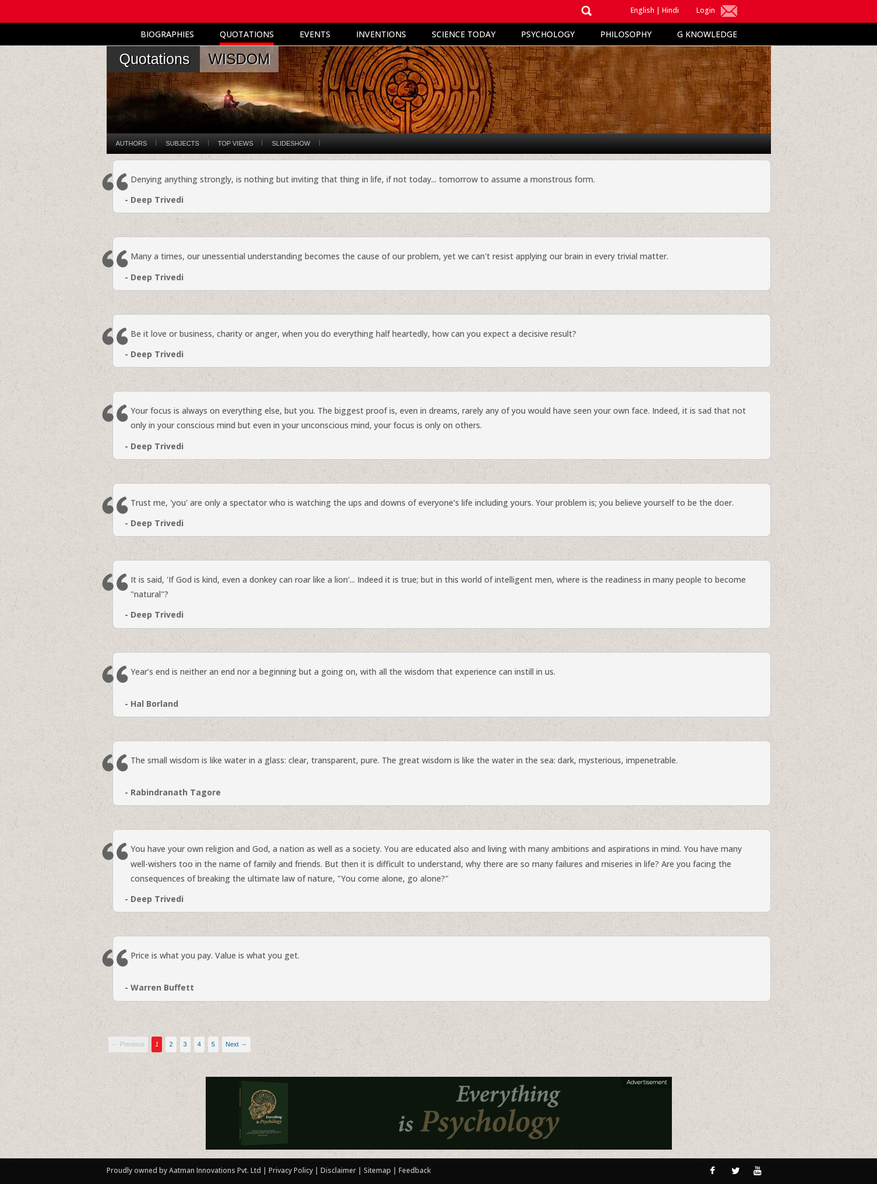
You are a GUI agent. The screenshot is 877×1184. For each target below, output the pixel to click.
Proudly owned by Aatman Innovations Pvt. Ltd (184, 1170)
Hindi (670, 10)
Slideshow (291, 143)
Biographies (167, 34)
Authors (131, 143)
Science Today (463, 34)
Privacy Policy (292, 1170)
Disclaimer (338, 1170)
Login (705, 10)
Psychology (548, 34)
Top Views (235, 143)
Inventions (381, 34)
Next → (236, 1044)
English (642, 10)
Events (315, 34)
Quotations (247, 34)
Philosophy (625, 34)
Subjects (182, 143)
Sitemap (378, 1170)
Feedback (415, 1170)
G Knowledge (707, 34)
